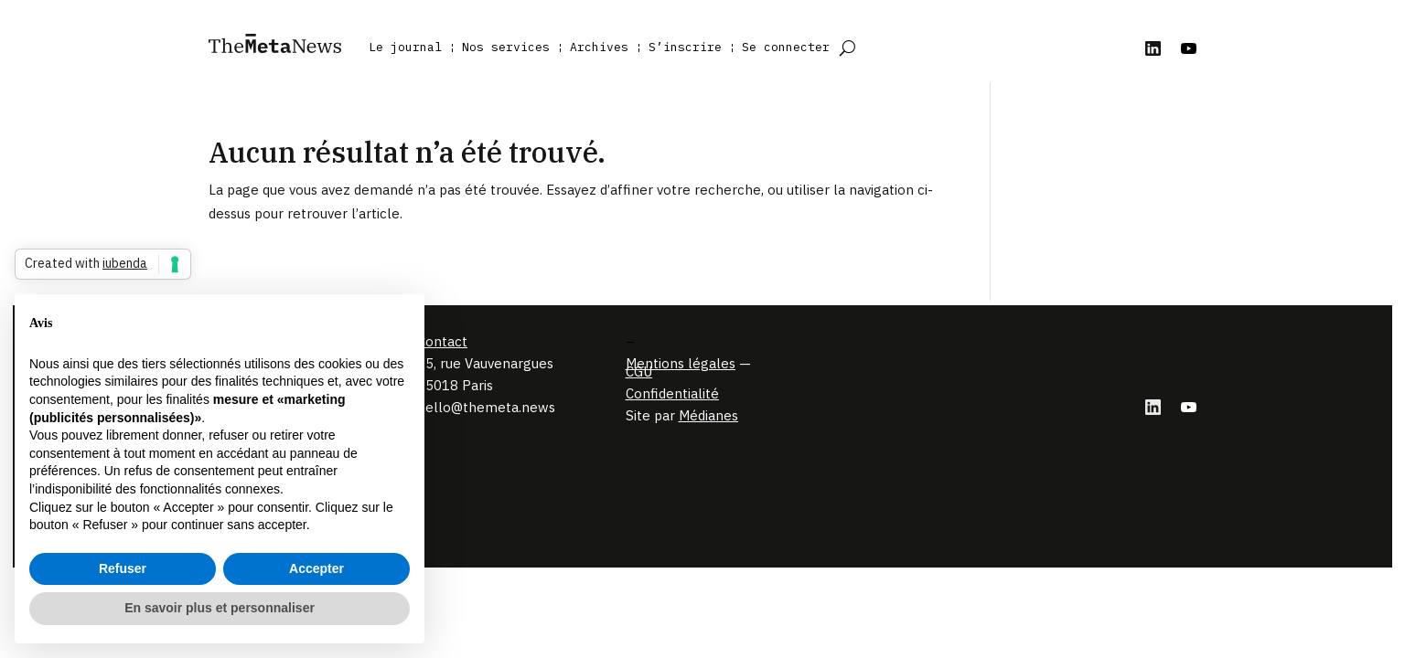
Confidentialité (672, 393)
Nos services (506, 47)
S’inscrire (685, 47)
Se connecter (786, 47)
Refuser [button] (122, 568)
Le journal (405, 47)
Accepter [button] (316, 568)
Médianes (708, 415)
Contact (442, 341)
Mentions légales (680, 363)
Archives (599, 47)
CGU (639, 371)
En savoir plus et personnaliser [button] (219, 607)
